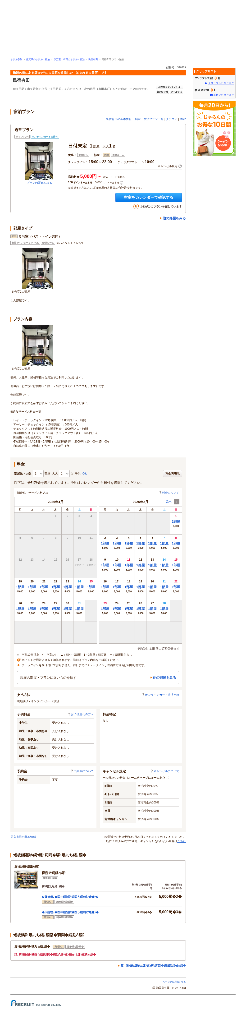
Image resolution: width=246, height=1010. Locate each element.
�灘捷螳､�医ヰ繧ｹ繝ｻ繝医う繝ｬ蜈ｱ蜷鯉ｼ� (70, 897)
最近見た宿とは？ (223, 94)
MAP (183, 119)
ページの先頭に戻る (174, 981)
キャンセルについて (164, 771)
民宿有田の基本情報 (119, 119)
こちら (181, 841)
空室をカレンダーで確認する (148, 197)
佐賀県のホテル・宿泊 (38, 59)
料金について (169, 492)
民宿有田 (93, 59)
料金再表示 (172, 473)
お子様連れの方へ (81, 714)
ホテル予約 (16, 59)
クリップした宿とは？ (221, 83)
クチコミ (171, 119)
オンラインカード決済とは (160, 694)
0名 (84, 473)
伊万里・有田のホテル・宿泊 (69, 59)
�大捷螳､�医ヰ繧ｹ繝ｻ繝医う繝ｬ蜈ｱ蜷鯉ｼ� (70, 912)
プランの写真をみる (39, 182)
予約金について (82, 771)
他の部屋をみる (174, 218)
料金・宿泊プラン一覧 (149, 119)
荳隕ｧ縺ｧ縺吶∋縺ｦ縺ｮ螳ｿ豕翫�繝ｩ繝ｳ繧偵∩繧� (153, 965)
